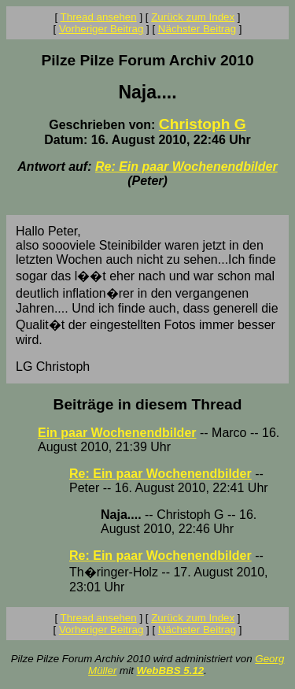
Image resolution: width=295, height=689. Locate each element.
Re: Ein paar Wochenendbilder (186, 166)
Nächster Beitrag (197, 29)
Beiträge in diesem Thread (147, 404)
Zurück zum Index (192, 17)
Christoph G (202, 124)
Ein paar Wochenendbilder (117, 432)
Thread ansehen (99, 17)
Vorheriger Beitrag (101, 29)
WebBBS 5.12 (171, 670)
